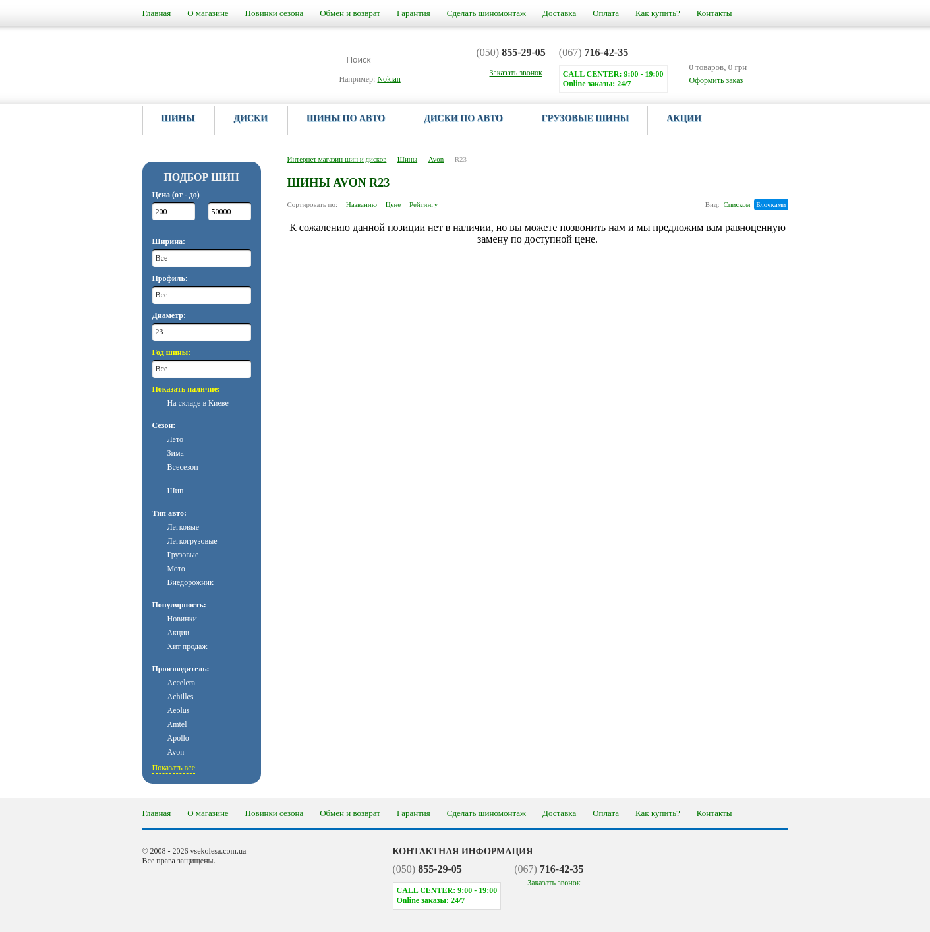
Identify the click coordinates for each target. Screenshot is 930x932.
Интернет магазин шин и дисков (337, 159)
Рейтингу (423, 204)
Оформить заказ (716, 80)
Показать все (174, 767)
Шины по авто (345, 118)
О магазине (207, 13)
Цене (393, 204)
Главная (156, 13)
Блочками (771, 204)
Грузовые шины (585, 118)
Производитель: (181, 668)
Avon (436, 159)
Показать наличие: (186, 389)
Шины (178, 118)
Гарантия (413, 13)
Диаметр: (169, 315)
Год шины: (171, 352)
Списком (736, 204)
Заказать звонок (553, 882)
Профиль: (170, 278)
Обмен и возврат (350, 13)
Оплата (606, 13)
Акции (683, 118)
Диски (250, 118)
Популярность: (179, 604)
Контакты (714, 13)
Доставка (559, 13)
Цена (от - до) (176, 194)
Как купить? (657, 13)
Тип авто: (169, 513)
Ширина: (169, 241)
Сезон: (164, 425)
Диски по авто (463, 118)
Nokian (388, 79)
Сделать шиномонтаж (486, 13)
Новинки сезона (274, 13)
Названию (361, 204)
